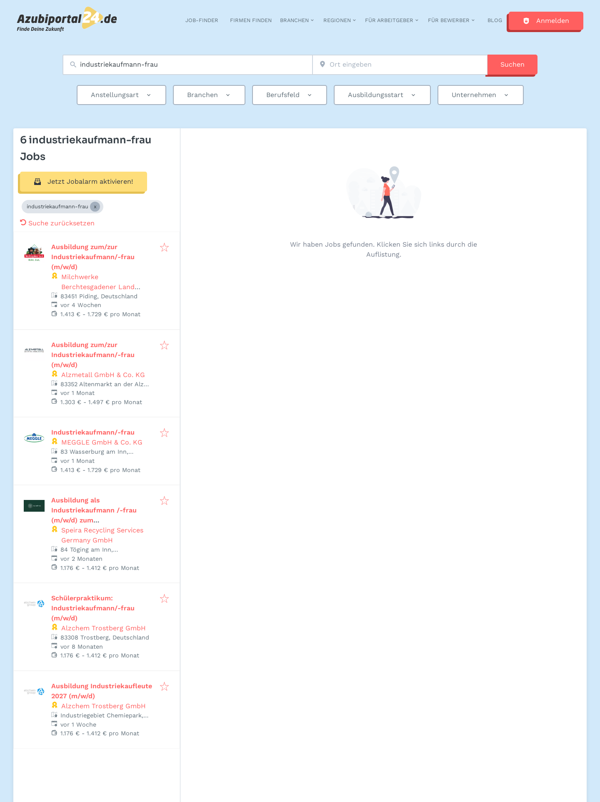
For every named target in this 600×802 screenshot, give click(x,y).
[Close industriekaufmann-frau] (95, 207)
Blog (495, 20)
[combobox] (187, 65)
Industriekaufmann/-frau (93, 432)
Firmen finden (251, 20)
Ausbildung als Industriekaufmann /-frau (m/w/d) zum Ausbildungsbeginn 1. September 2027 (94, 520)
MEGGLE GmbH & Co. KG (101, 442)
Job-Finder (201, 20)
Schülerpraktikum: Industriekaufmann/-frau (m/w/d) (93, 608)
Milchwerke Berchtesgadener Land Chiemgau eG (98, 287)
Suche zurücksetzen (57, 223)
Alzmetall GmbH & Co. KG (103, 375)
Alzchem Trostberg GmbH (103, 628)
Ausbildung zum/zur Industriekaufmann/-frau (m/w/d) (93, 257)
